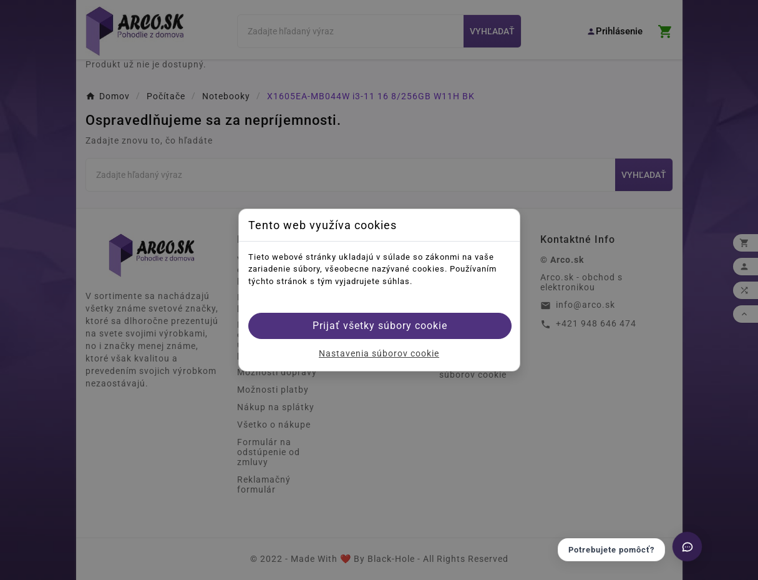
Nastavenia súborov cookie (379, 353)
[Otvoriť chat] (687, 546)
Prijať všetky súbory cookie (380, 326)
